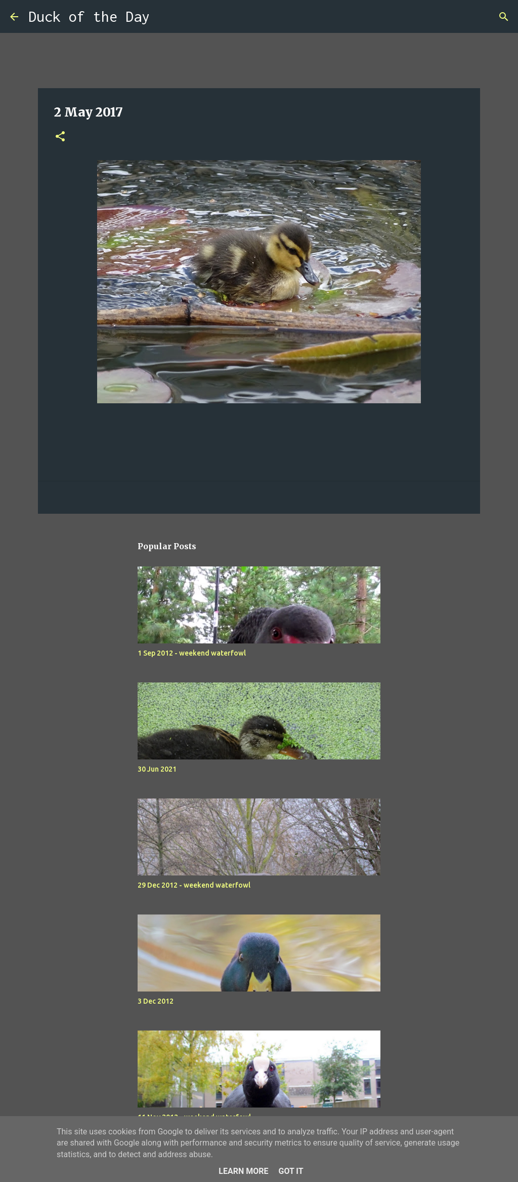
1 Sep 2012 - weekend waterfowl (192, 653)
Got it (290, 1171)
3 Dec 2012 (156, 1001)
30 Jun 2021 (157, 769)
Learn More (243, 1171)
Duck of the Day (89, 16)
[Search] (164, 17)
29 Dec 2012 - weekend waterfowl (194, 885)
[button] (60, 137)
